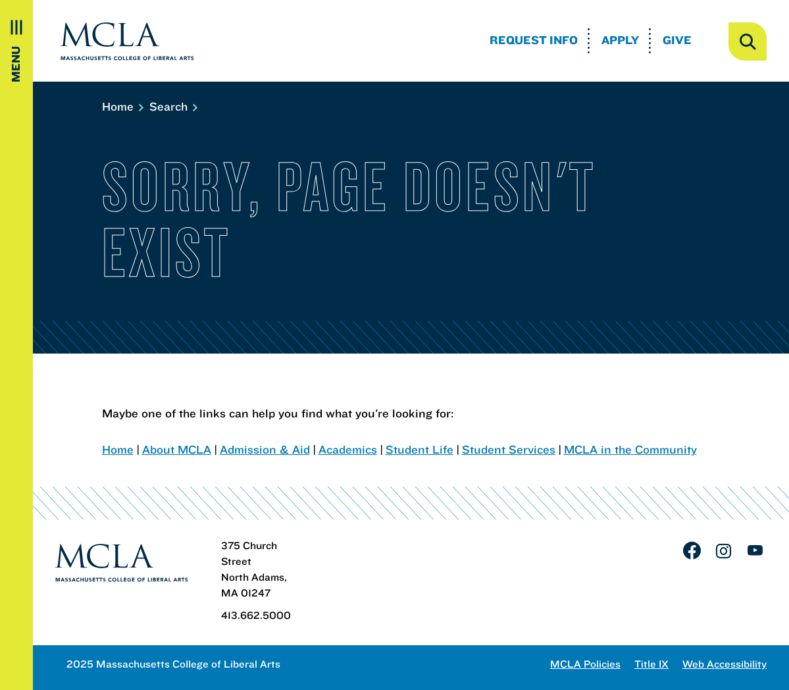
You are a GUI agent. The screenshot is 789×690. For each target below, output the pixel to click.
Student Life (419, 449)
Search (172, 106)
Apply (620, 39)
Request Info (534, 39)
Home (122, 106)
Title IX (651, 663)
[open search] (747, 41)
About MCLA (176, 449)
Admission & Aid (265, 449)
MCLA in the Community (630, 449)
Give (677, 39)
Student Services (508, 449)
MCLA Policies (585, 663)
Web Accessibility (724, 663)
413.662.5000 (256, 615)
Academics (347, 449)
